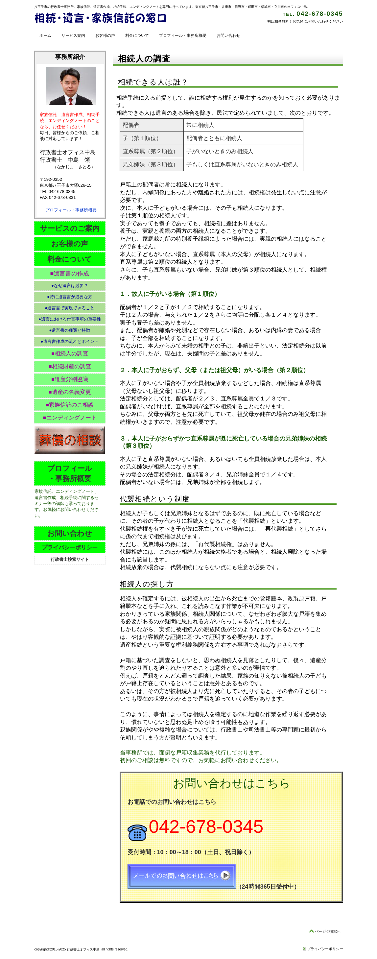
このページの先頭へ (325, 931)
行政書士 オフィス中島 (100, 19)
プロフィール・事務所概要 (71, 209)
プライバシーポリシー (325, 949)
